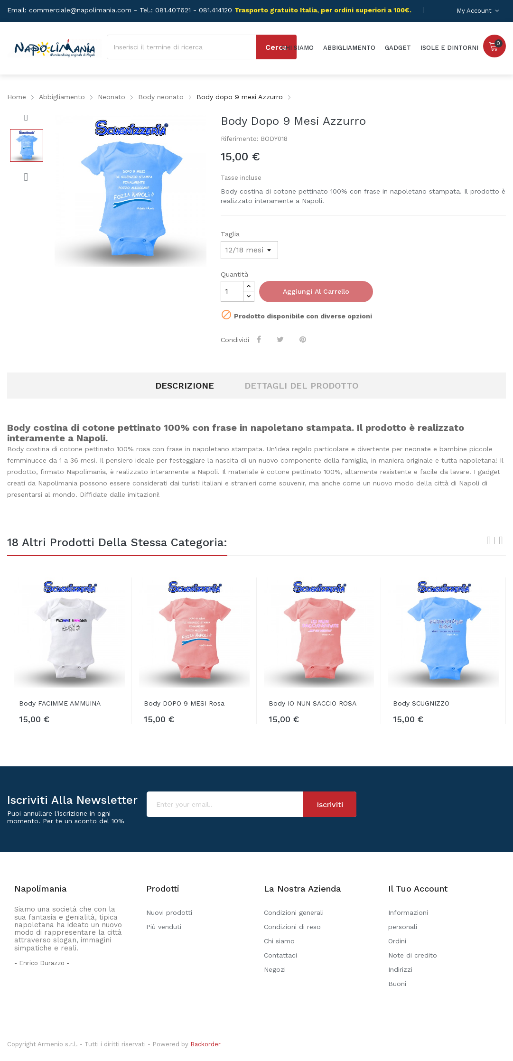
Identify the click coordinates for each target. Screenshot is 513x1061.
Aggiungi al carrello (316, 291)
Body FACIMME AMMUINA (60, 703)
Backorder (205, 1044)
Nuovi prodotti (169, 912)
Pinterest (304, 339)
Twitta (281, 339)
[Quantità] (232, 291)
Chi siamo (279, 941)
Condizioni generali (294, 912)
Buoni (397, 983)
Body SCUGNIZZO (421, 703)
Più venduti (163, 927)
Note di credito (412, 955)
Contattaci (280, 955)
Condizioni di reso (292, 927)
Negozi (275, 969)
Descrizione (184, 386)
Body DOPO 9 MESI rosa (184, 703)
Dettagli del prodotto (301, 386)
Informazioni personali (408, 920)
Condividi (260, 339)
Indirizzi (400, 969)
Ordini (397, 941)
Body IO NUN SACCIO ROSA (312, 703)
